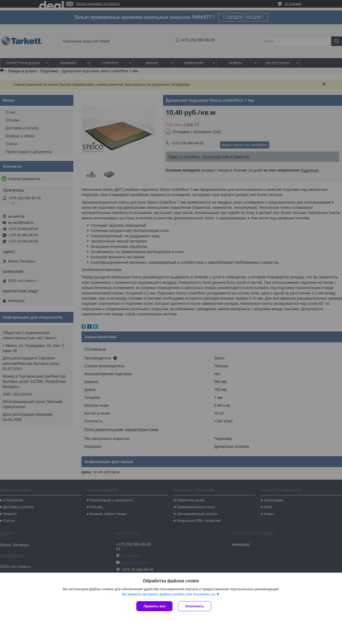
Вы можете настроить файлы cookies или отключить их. (169, 594)
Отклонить (194, 606)
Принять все (154, 606)
